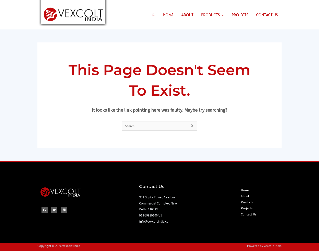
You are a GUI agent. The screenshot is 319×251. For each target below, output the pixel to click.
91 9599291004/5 (150, 215)
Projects (241, 14)
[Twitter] (54, 210)
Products (212, 14)
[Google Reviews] (45, 210)
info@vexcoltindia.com (155, 221)
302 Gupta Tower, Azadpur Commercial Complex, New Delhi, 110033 (158, 203)
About (189, 14)
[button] (156, 15)
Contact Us (267, 14)
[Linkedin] (64, 210)
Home (171, 14)
